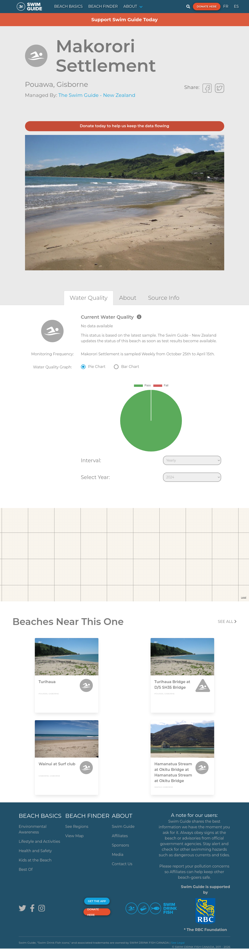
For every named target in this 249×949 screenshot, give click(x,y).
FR (225, 6)
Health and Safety (35, 851)
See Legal (178, 942)
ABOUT (130, 6)
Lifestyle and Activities (39, 841)
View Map (74, 836)
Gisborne (72, 84)
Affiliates (120, 836)
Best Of (25, 869)
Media (117, 854)
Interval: (91, 460)
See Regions (76, 826)
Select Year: (95, 477)
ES (236, 6)
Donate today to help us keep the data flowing (124, 126)
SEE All (227, 621)
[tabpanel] (124, 399)
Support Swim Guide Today (124, 19)
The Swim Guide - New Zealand (96, 95)
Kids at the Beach (35, 860)
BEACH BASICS (68, 6)
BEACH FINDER (103, 6)
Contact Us (122, 864)
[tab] (88, 298)
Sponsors (120, 845)
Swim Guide (123, 826)
